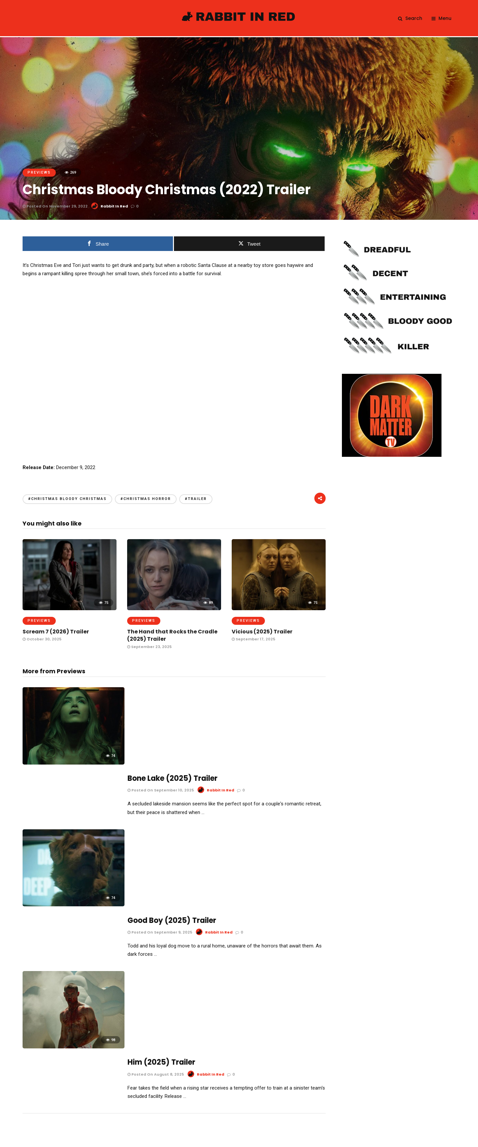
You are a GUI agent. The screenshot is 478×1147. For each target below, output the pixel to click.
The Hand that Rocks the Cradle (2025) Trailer (172, 635)
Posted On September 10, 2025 (160, 706)
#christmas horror (145, 499)
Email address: (239, 1037)
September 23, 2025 (149, 646)
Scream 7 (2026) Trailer (56, 631)
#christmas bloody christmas (67, 499)
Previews (39, 172)
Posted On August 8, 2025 (155, 881)
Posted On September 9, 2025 (159, 794)
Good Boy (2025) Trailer (171, 782)
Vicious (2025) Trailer (262, 631)
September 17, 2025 (253, 639)
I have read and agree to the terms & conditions (243, 1080)
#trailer (196, 499)
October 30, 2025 (42, 639)
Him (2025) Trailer (161, 869)
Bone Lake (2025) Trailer (172, 695)
